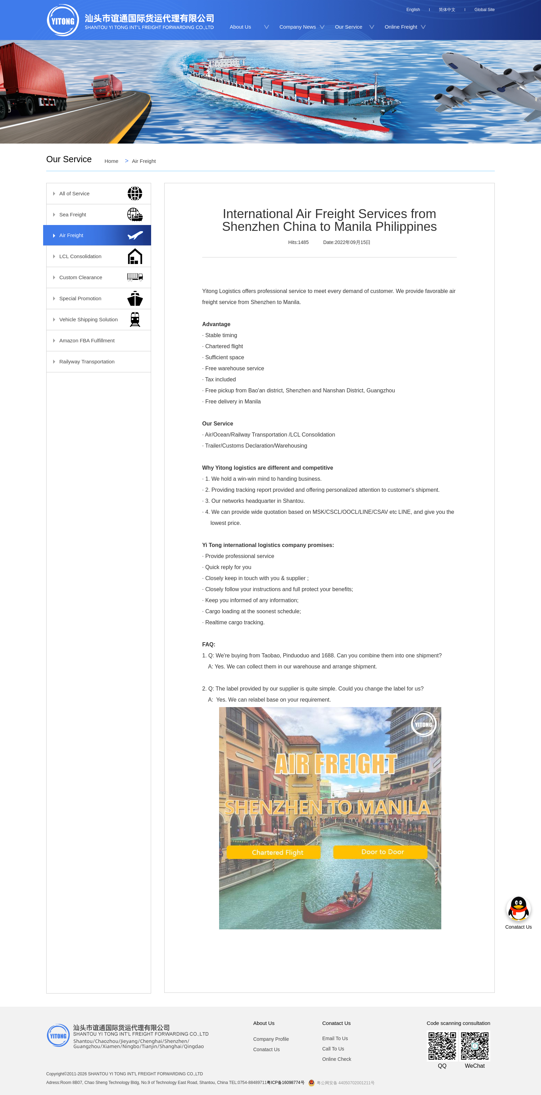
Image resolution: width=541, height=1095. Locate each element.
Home (111, 161)
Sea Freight (95, 214)
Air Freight (144, 161)
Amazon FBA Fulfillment (95, 340)
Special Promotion (95, 298)
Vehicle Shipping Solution (95, 319)
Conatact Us (266, 1049)
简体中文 (447, 9)
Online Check (336, 1059)
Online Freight (401, 27)
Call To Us (333, 1048)
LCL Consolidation (95, 256)
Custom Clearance (95, 277)
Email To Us (335, 1038)
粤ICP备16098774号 (285, 1082)
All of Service (95, 193)
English (413, 9)
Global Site (484, 9)
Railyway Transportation (95, 361)
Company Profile (271, 1039)
